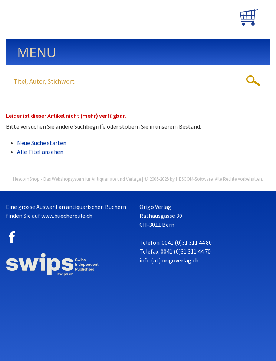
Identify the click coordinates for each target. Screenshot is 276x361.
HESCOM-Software (194, 179)
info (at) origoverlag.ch (168, 260)
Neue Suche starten (41, 142)
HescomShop (26, 179)
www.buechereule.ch (66, 215)
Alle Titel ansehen (40, 151)
